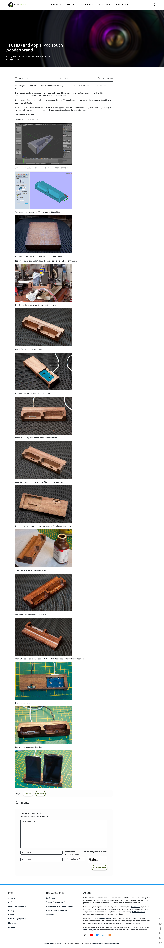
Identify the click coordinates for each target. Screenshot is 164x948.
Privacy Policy (49, 943)
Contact (11, 927)
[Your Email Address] (41, 859)
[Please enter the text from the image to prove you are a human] (75, 859)
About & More (122, 5)
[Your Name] (41, 852)
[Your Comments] (63, 834)
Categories (55, 5)
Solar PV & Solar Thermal (56, 910)
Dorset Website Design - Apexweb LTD (106, 943)
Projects (71, 5)
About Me (12, 898)
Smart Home (104, 5)
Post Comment (99, 868)
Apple (28, 793)
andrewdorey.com (90, 930)
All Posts (11, 902)
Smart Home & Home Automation (60, 906)
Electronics (87, 5)
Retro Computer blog (17, 919)
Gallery (11, 910)
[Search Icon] (153, 4)
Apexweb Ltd (135, 907)
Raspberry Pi (51, 915)
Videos (11, 915)
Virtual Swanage (105, 918)
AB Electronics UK (138, 912)
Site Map (12, 923)
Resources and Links (17, 906)
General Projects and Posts (57, 902)
